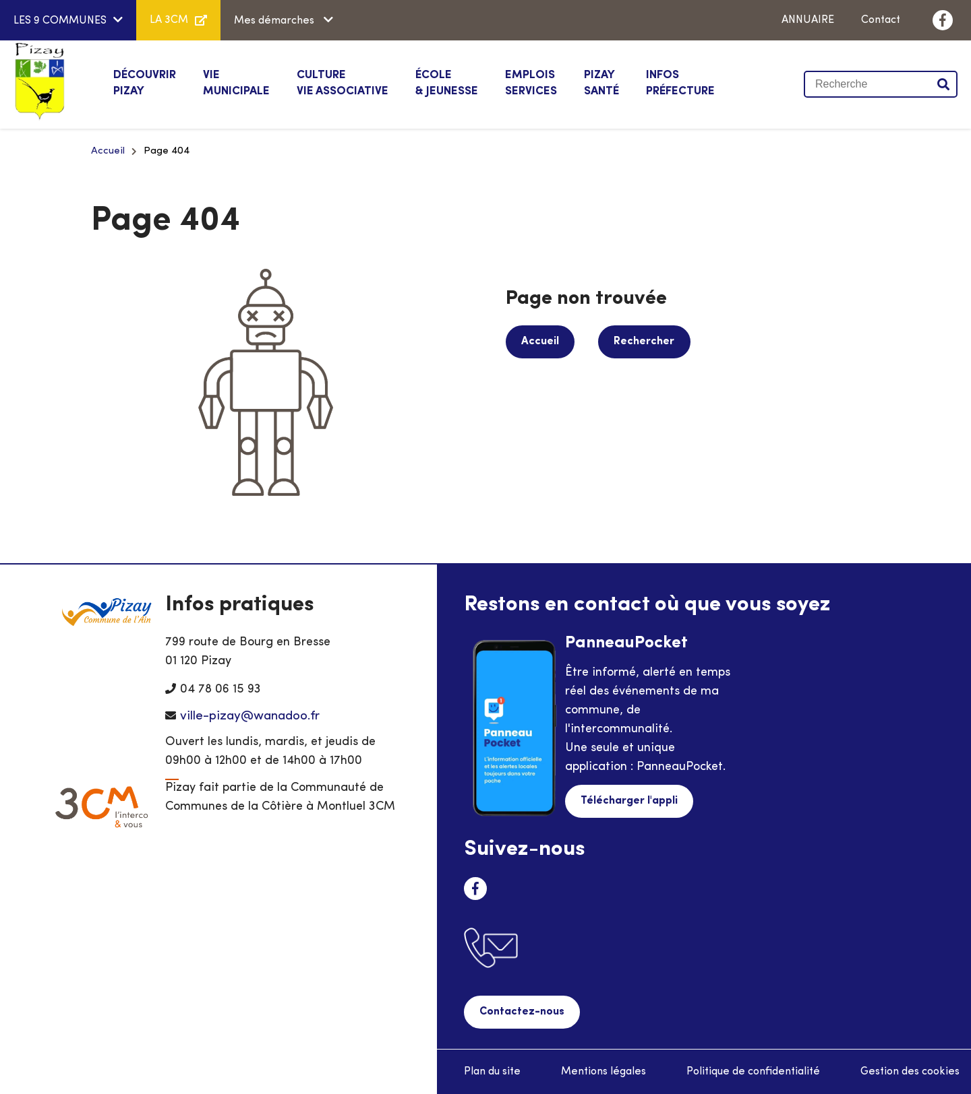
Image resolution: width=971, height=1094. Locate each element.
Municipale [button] (236, 82)
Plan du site (492, 1071)
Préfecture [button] (680, 82)
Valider (944, 84)
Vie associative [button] (342, 82)
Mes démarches (275, 20)
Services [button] (531, 82)
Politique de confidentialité (753, 1071)
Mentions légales (603, 1071)
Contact (880, 20)
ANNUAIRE (808, 20)
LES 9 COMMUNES (60, 20)
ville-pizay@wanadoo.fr (250, 716)
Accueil (108, 151)
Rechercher (642, 341)
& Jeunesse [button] (446, 82)
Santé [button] (601, 82)
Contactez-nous (521, 1011)
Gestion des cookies (910, 1071)
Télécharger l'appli (628, 801)
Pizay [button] (144, 82)
